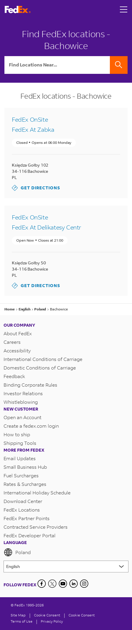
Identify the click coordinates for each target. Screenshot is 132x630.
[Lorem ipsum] (66, 566)
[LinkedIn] (73, 583)
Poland (17, 552)
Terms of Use (21, 621)
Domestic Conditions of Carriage (40, 367)
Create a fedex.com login (31, 426)
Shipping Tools (20, 443)
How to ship (17, 434)
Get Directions (36, 188)
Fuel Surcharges (21, 475)
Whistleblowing (21, 402)
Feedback (14, 376)
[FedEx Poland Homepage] (18, 9)
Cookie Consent (82, 615)
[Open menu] (123, 9)
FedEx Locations (22, 510)
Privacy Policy (52, 621)
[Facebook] (42, 583)
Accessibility (17, 350)
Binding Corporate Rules (30, 385)
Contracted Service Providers (36, 527)
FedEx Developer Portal (30, 535)
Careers (12, 342)
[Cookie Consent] (47, 615)
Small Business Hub (25, 467)
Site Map (18, 615)
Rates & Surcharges (25, 484)
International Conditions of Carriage (43, 359)
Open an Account (22, 417)
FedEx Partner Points (27, 518)
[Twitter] (52, 583)
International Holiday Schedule (37, 492)
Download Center (23, 501)
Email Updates (20, 458)
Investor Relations (23, 393)
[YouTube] (63, 583)
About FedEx (18, 333)
